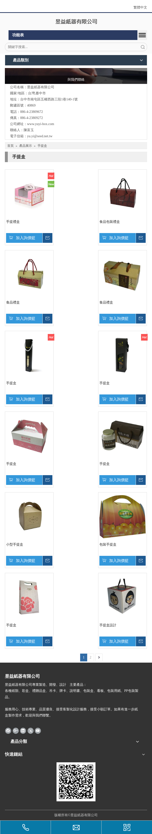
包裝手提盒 (107, 544)
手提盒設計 (107, 625)
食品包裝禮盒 (109, 222)
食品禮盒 (13, 302)
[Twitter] (31, 730)
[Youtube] (38, 730)
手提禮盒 (13, 222)
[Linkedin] (23, 730)
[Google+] (16, 730)
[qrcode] (76, 781)
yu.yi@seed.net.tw (39, 136)
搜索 (143, 47)
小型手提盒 (14, 544)
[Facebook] (8, 730)
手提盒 (11, 383)
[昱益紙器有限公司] (76, 21)
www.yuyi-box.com (40, 124)
